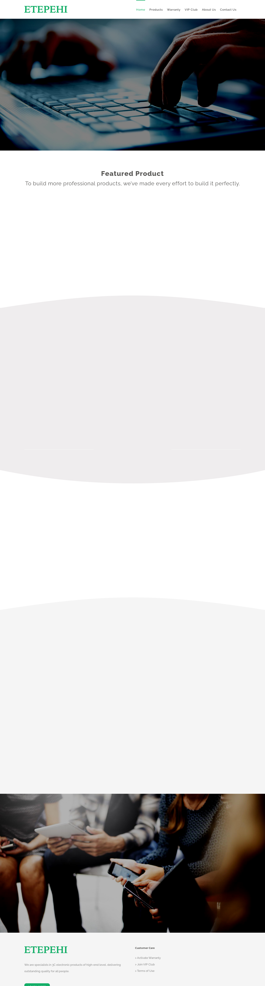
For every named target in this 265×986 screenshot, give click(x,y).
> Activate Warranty (148, 958)
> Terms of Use (144, 970)
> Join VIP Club (145, 964)
